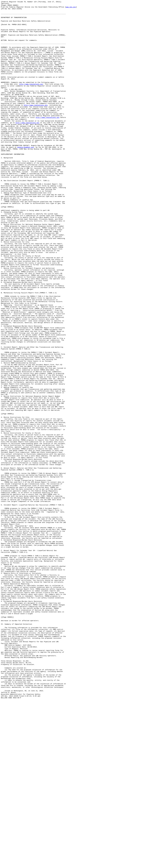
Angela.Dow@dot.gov (25, 177)
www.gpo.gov (71, 8)
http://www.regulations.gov (31, 101)
